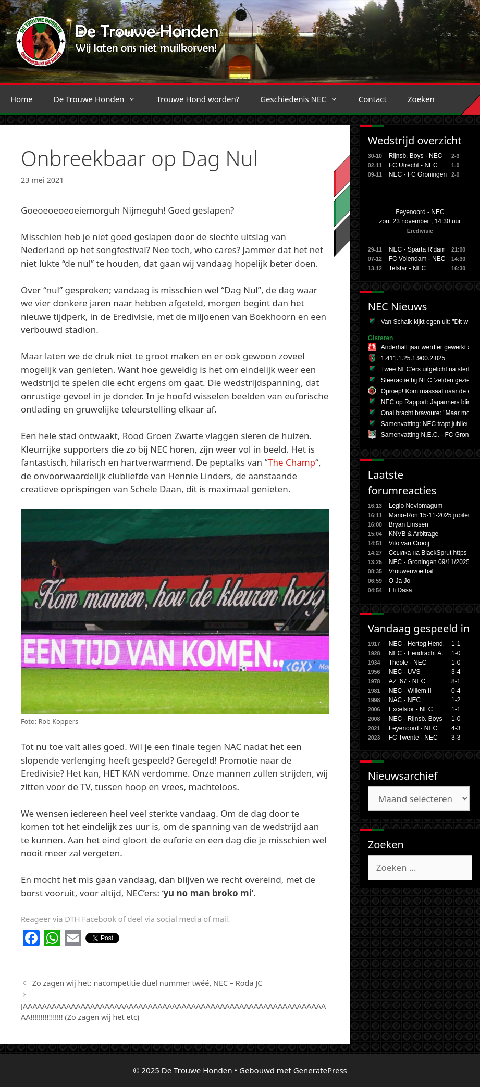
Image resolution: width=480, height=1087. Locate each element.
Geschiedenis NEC (304, 99)
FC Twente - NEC (413, 737)
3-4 (455, 672)
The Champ (291, 462)
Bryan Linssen (408, 524)
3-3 (455, 737)
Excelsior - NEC (411, 709)
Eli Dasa (400, 590)
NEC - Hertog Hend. (417, 643)
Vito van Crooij (409, 543)
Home (21, 99)
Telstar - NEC (407, 268)
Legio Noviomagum (415, 505)
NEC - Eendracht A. (416, 653)
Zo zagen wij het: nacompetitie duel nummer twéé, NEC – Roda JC (147, 983)
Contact (373, 99)
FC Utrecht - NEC (413, 165)
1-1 (455, 643)
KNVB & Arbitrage (413, 534)
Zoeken (421, 99)
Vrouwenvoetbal (411, 571)
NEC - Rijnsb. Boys (415, 718)
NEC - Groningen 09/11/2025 (429, 562)
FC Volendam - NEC (417, 259)
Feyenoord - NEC (420, 212)
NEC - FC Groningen (418, 174)
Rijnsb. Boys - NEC (415, 155)
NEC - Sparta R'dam (417, 249)
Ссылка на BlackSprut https (428, 552)
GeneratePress (320, 1070)
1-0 (455, 653)
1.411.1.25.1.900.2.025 (413, 358)
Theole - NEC (408, 662)
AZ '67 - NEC (407, 681)
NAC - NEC (405, 700)
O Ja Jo (399, 580)
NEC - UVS (405, 672)
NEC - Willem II (410, 690)
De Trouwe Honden (100, 99)
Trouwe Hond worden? (197, 99)
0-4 (455, 690)
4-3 (455, 728)
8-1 (455, 681)
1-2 (455, 700)
